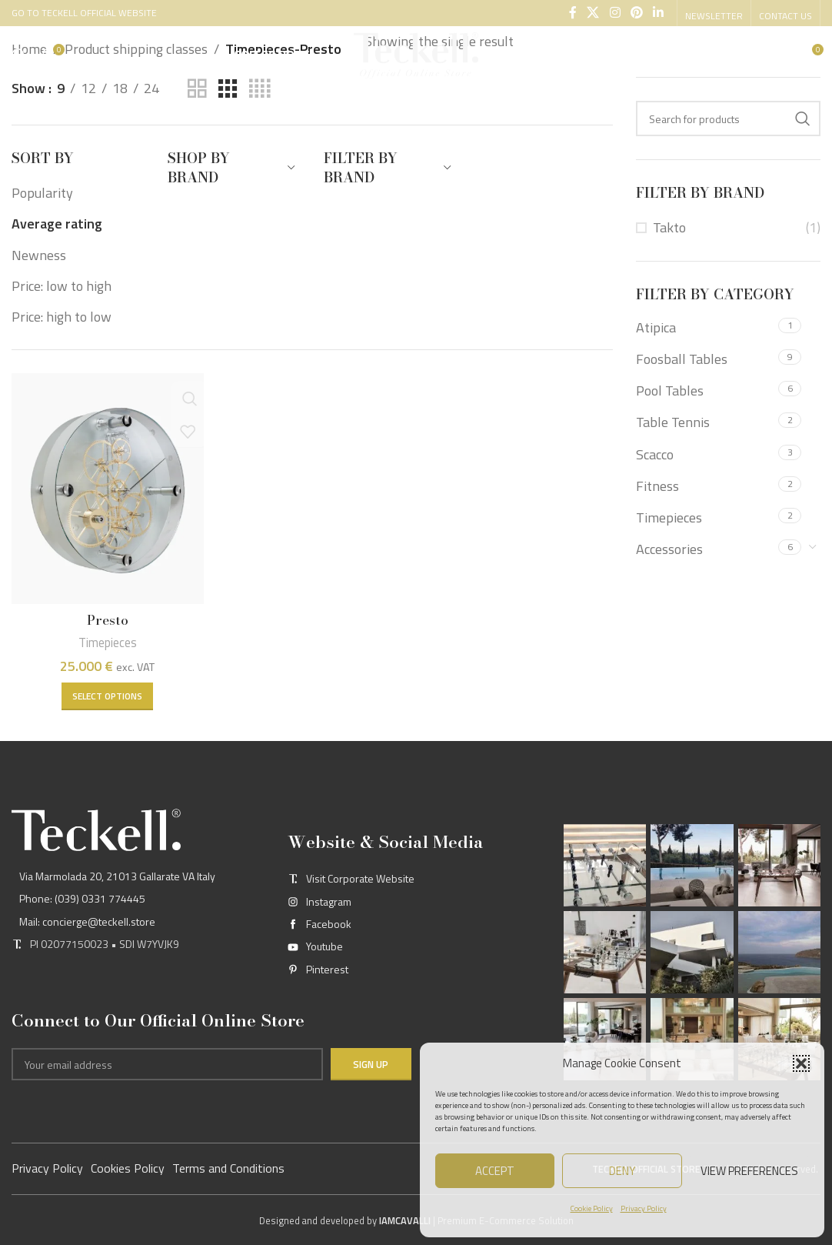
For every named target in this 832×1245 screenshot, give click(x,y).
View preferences (749, 1171)
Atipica (656, 327)
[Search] (19, 57)
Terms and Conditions (228, 1167)
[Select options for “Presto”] (106, 693)
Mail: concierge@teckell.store (87, 921)
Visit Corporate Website (360, 878)
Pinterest (327, 968)
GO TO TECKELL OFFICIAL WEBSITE (84, 11)
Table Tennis (673, 422)
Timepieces (106, 639)
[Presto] (106, 487)
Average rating (57, 223)
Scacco (655, 454)
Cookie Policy (592, 1208)
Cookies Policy (128, 1167)
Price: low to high (61, 285)
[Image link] (96, 828)
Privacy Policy (644, 1208)
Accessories (669, 549)
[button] (801, 1063)
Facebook (328, 923)
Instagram (328, 901)
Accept (494, 1171)
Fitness (657, 486)
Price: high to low (61, 316)
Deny (622, 1171)
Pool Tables (670, 390)
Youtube (324, 946)
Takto (669, 227)
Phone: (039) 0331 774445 (82, 898)
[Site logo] (416, 56)
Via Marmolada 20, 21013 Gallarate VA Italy (117, 875)
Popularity (42, 192)
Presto (106, 617)
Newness (39, 255)
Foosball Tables (681, 359)
